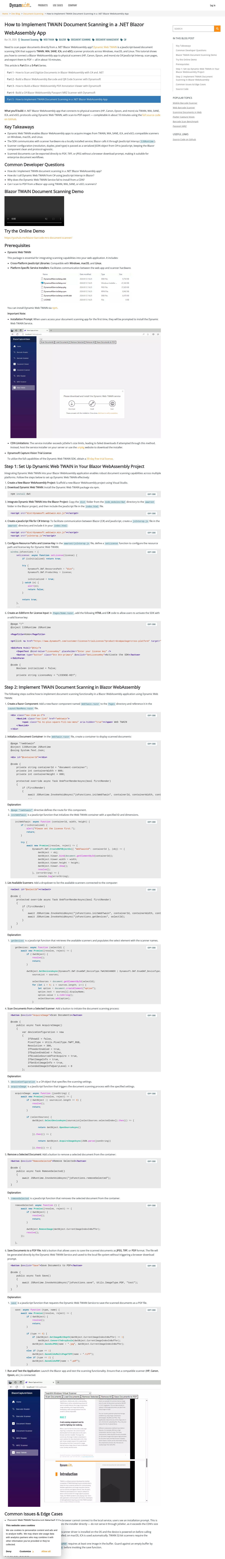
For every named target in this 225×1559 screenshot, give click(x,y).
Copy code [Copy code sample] (152, 494)
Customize (26, 1551)
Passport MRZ (180, 126)
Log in (212, 5)
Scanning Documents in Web (187, 112)
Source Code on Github (184, 139)
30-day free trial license (100, 458)
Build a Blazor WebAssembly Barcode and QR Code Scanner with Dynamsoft (58, 79)
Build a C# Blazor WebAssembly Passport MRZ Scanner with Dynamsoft (55, 92)
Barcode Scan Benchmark (185, 121)
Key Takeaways (183, 45)
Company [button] (72, 5)
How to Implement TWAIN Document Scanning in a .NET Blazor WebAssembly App (62, 99)
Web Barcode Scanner (184, 107)
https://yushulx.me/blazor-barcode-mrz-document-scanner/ (38, 237)
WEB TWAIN (47, 39)
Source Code (182, 89)
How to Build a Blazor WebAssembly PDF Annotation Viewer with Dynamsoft (58, 86)
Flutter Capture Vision (184, 116)
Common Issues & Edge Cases (191, 84)
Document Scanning (33, 13)
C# (123, 39)
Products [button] (43, 5)
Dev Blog (15, 13)
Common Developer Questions (191, 50)
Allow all (46, 1551)
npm (54, 308)
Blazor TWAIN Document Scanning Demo (196, 55)
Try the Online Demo (186, 59)
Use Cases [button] (58, 5)
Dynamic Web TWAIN (105, 47)
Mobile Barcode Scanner (185, 103)
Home (5, 13)
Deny (8, 1551)
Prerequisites (182, 64)
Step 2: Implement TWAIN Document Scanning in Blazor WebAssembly (194, 78)
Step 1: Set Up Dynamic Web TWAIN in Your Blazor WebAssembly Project (197, 70)
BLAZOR (60, 39)
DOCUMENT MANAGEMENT (105, 39)
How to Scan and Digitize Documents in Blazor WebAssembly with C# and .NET (60, 72)
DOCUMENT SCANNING (79, 39)
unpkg (80, 447)
